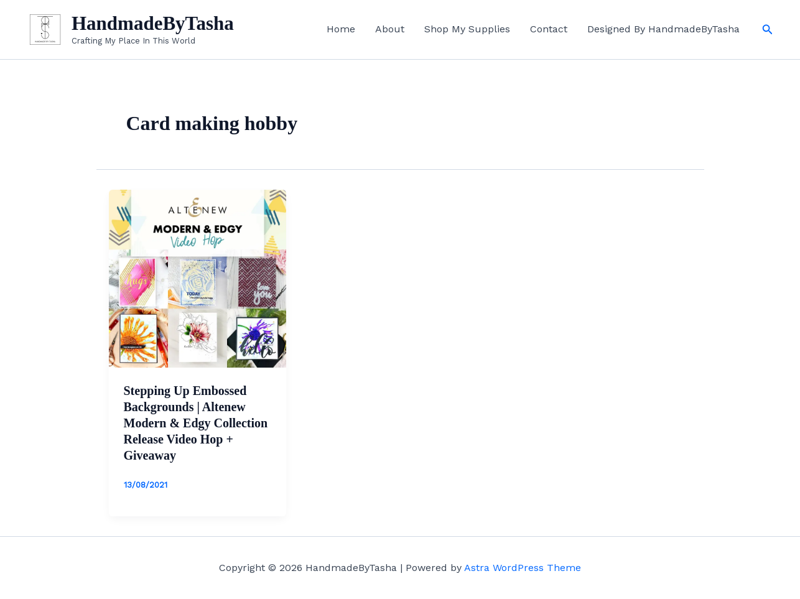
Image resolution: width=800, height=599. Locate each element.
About (389, 29)
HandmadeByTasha (153, 23)
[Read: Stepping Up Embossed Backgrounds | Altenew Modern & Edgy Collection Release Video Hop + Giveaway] (198, 278)
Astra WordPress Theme (522, 567)
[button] (767, 29)
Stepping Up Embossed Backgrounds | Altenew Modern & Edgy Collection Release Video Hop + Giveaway (196, 423)
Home (341, 29)
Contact (548, 29)
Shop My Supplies (467, 29)
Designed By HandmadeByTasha (663, 29)
